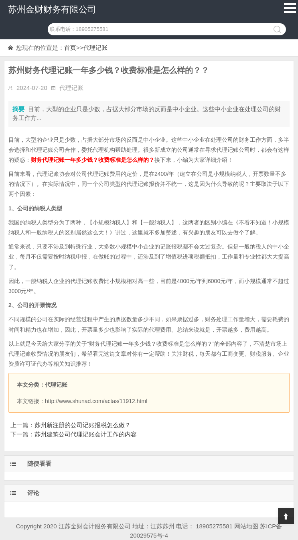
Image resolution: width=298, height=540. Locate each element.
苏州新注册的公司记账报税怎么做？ (82, 425)
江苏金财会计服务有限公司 (95, 526)
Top (286, 516)
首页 (70, 47)
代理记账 (95, 47)
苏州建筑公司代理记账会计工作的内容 (85, 434)
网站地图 (246, 526)
